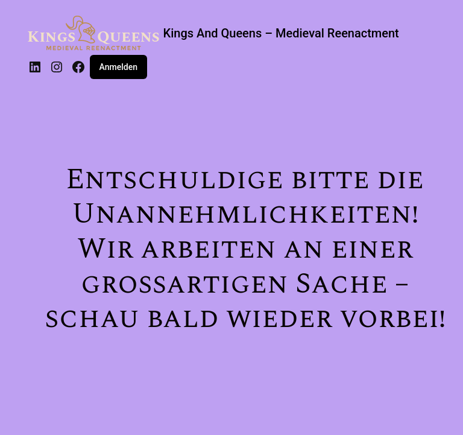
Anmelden (118, 67)
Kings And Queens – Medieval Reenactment (281, 33)
